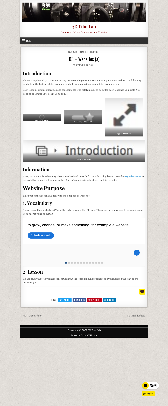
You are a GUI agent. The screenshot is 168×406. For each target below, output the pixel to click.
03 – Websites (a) (84, 58)
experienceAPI (132, 176)
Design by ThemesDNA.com (84, 404)
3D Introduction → (137, 384)
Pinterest (94, 368)
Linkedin (109, 368)
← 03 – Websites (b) (31, 384)
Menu (28, 40)
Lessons (94, 51)
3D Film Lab (84, 26)
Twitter (65, 368)
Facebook (79, 368)
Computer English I (80, 51)
